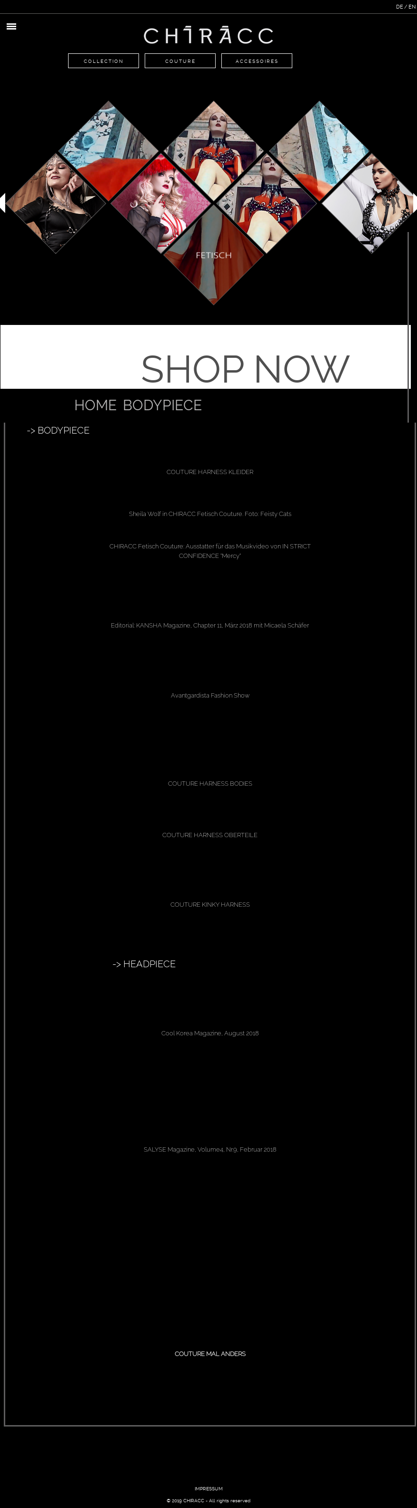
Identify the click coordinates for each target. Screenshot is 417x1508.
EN (412, 7)
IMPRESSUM (209, 1488)
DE (399, 7)
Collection (104, 61)
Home (95, 405)
